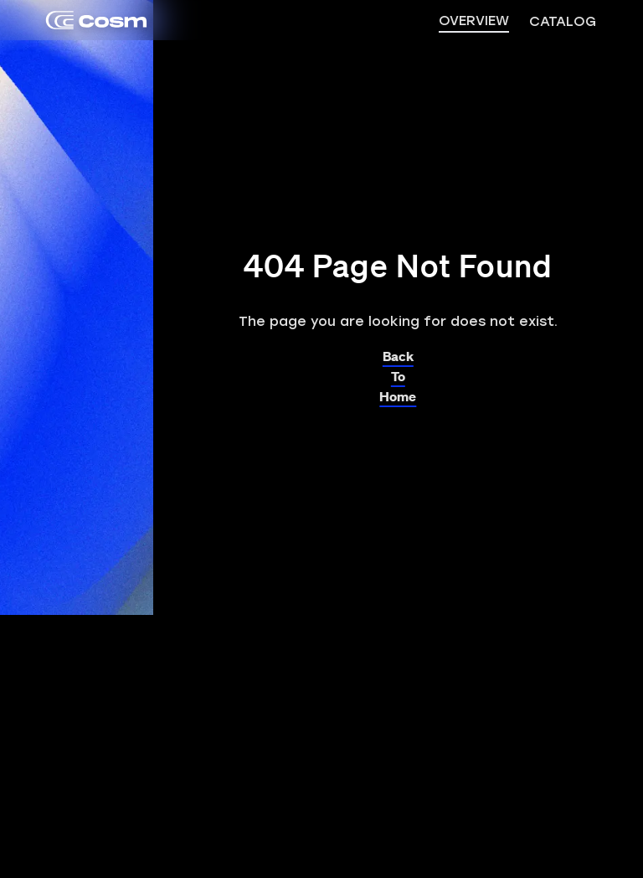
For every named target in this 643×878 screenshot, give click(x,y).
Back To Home (397, 372)
